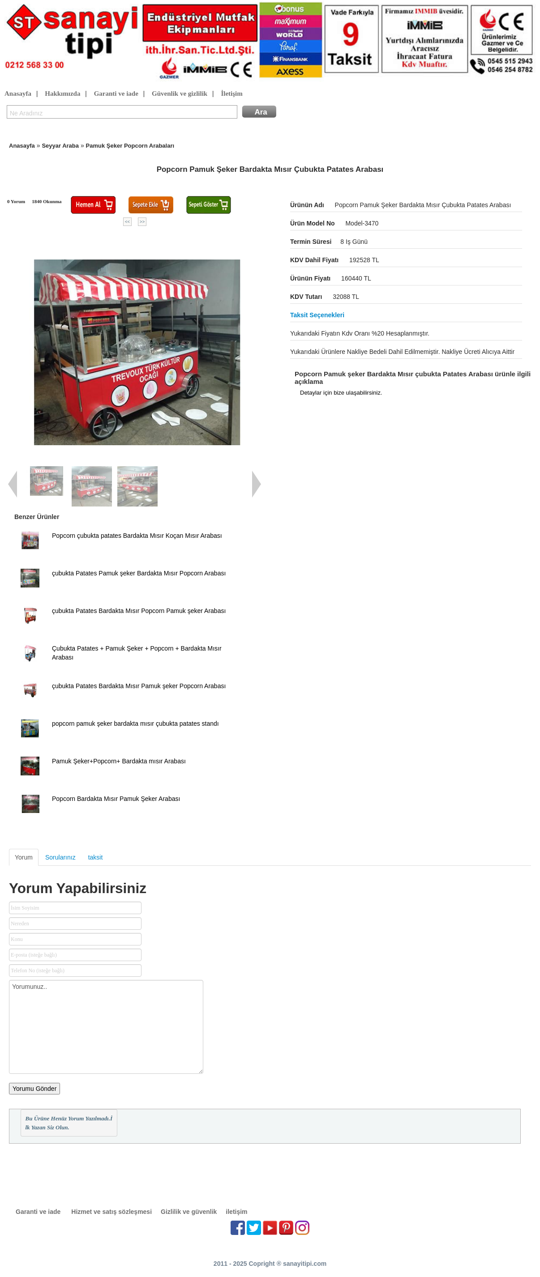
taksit (95, 857)
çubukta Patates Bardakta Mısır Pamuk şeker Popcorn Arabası (139, 686)
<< (127, 221)
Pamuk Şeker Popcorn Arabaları (130, 145)
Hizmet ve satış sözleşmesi (111, 1211)
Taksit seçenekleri (317, 315)
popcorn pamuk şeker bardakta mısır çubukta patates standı (135, 723)
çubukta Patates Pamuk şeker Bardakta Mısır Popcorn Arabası (139, 573)
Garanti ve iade (116, 94)
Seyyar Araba (60, 145)
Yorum (24, 857)
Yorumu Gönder (34, 1088)
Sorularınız (60, 857)
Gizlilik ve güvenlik (189, 1211)
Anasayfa (17, 94)
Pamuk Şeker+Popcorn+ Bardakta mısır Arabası (119, 761)
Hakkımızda (62, 94)
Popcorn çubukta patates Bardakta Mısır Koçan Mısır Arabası (137, 535)
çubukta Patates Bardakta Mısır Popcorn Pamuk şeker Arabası (139, 610)
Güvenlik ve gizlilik (179, 94)
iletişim (236, 1211)
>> (142, 221)
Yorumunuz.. (106, 1027)
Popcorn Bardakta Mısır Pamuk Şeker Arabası (116, 798)
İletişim (231, 94)
